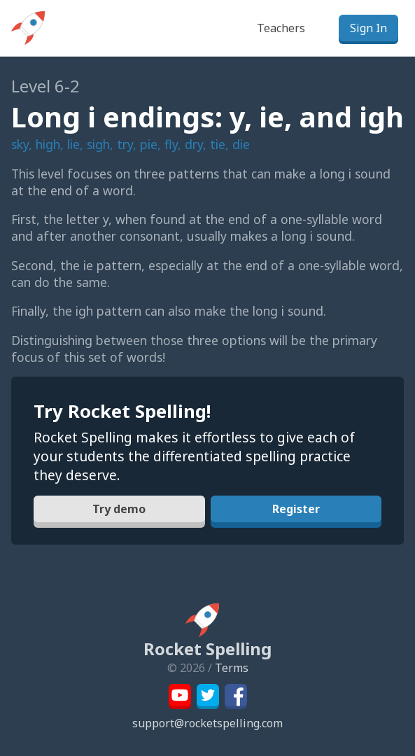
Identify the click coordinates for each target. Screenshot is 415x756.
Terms (231, 668)
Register (296, 509)
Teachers (281, 28)
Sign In (368, 28)
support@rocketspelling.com (207, 723)
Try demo (119, 509)
